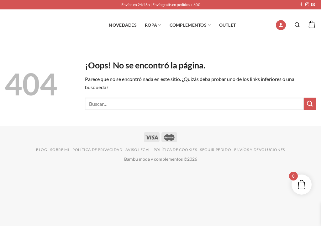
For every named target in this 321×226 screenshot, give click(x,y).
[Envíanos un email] (313, 5)
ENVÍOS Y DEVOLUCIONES (259, 149)
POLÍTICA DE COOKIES (175, 149)
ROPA (153, 25)
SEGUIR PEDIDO (215, 149)
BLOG (41, 149)
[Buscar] (297, 25)
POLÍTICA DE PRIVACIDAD (97, 149)
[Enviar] (310, 104)
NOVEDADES (123, 25)
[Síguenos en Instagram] (307, 5)
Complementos (190, 25)
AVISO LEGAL (137, 149)
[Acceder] (281, 25)
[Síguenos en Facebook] (301, 5)
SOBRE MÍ (59, 149)
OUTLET (227, 25)
